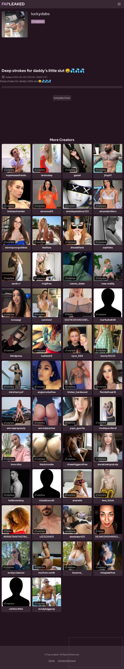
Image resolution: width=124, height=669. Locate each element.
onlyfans (39, 21)
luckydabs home (62, 97)
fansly (70, 314)
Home (52, 660)
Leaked (13, 4)
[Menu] (119, 4)
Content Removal (67, 660)
